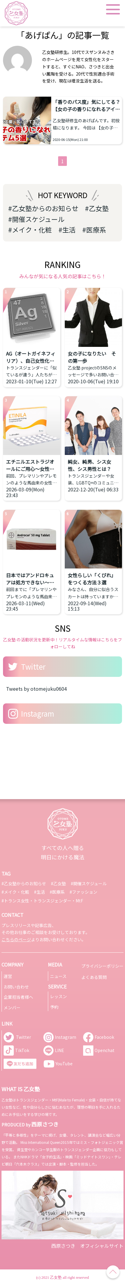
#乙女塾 (97, 208)
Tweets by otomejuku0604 (36, 688)
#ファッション (83, 892)
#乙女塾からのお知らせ (43, 208)
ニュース (58, 976)
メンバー (12, 1007)
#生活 (67, 229)
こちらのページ (16, 939)
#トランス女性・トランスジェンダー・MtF (42, 901)
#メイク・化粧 (30, 229)
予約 (54, 1007)
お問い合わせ (16, 987)
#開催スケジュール (36, 219)
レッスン (58, 996)
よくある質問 (94, 977)
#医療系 (94, 229)
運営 (8, 976)
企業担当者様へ (18, 997)
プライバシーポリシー (102, 966)
